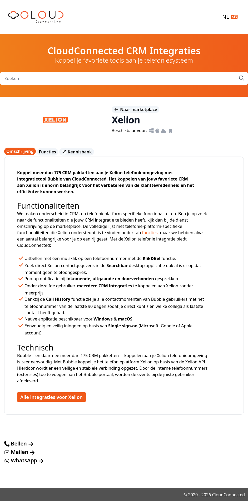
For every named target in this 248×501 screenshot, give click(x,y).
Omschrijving (20, 151)
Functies (47, 152)
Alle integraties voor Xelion (51, 397)
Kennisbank (76, 152)
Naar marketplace (135, 109)
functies (150, 233)
